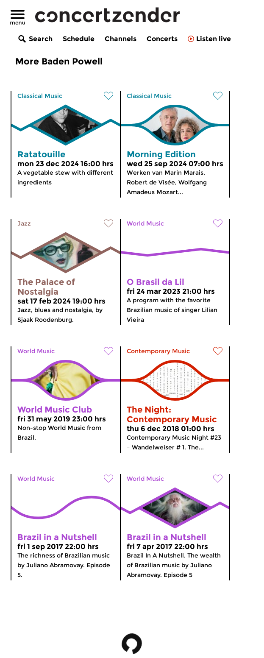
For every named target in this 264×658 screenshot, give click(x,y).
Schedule (78, 39)
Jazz (24, 223)
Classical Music (39, 96)
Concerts (162, 39)
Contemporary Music (158, 351)
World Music (145, 223)
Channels (120, 39)
